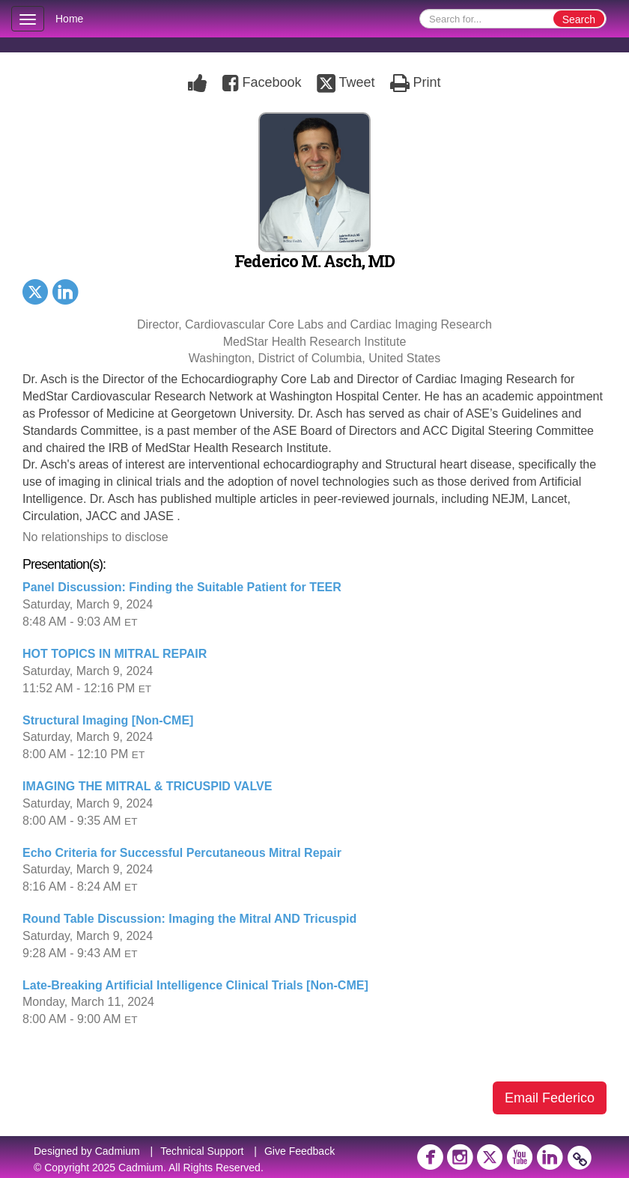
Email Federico (550, 1097)
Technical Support (201, 1151)
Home (69, 19)
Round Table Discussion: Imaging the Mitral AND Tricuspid (189, 918)
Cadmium (117, 1151)
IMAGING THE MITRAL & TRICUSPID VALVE (147, 786)
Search (578, 19)
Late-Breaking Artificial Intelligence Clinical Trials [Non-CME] (195, 985)
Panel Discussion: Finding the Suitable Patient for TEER (181, 587)
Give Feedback (299, 1151)
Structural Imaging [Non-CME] (107, 720)
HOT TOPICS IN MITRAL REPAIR (114, 653)
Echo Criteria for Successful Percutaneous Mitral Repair (181, 852)
